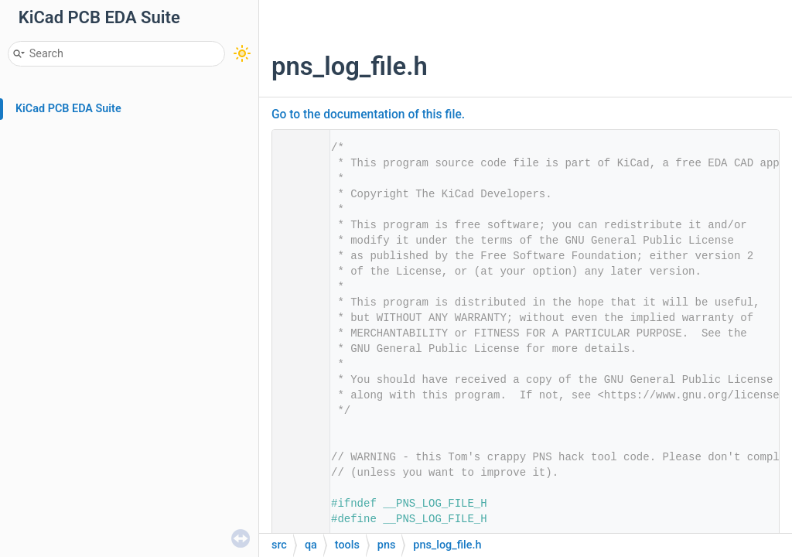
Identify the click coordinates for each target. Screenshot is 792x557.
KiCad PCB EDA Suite (68, 108)
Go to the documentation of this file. (368, 114)
